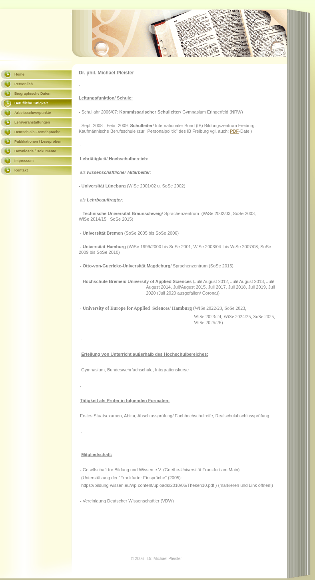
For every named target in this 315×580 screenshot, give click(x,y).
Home (19, 74)
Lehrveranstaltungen (32, 122)
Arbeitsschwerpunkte (32, 113)
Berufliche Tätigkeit (31, 103)
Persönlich (23, 84)
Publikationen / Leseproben (38, 142)
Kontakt (21, 170)
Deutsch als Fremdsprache (37, 132)
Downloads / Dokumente (35, 151)
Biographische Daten (32, 94)
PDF (234, 131)
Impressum (24, 161)
